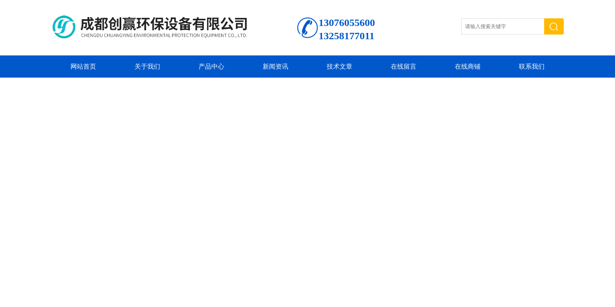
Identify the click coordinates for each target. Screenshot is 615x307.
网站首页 (83, 66)
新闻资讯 (275, 66)
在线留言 (403, 66)
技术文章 (339, 66)
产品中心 (211, 66)
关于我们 (147, 66)
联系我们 (532, 66)
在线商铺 (467, 66)
